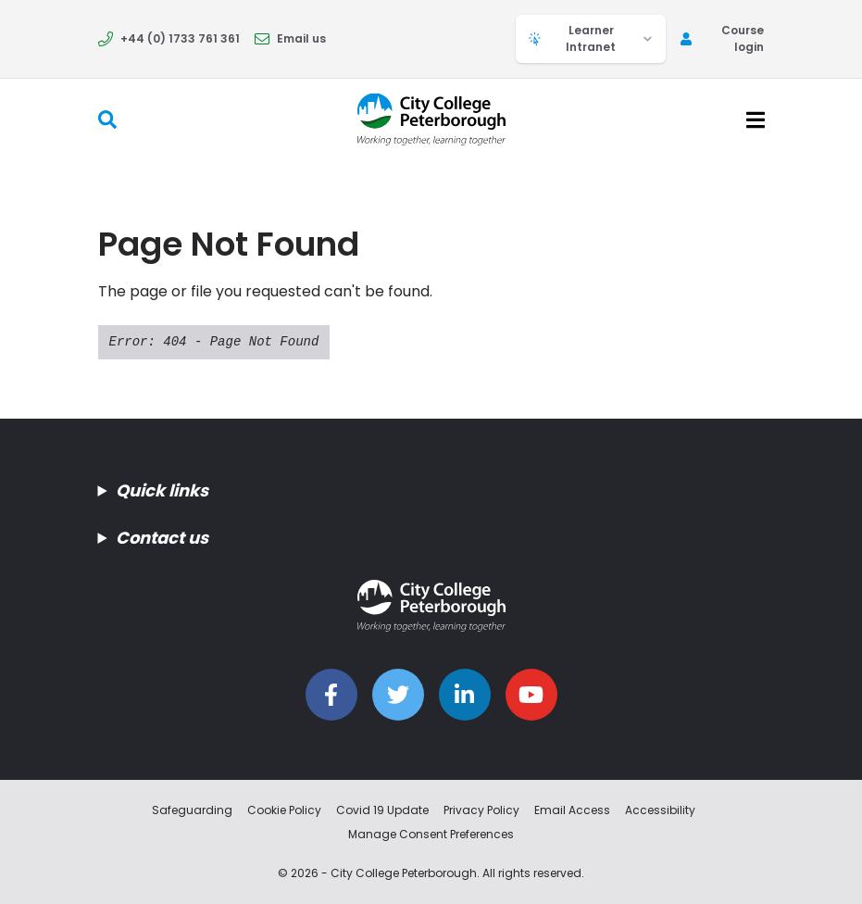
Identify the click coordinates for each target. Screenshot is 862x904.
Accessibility (660, 810)
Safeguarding (192, 810)
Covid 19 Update (382, 810)
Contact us (162, 537)
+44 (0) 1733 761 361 (169, 38)
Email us (290, 38)
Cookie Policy (284, 810)
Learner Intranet (591, 38)
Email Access (572, 810)
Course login (722, 38)
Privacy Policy (481, 810)
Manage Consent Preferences (431, 834)
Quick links (162, 490)
